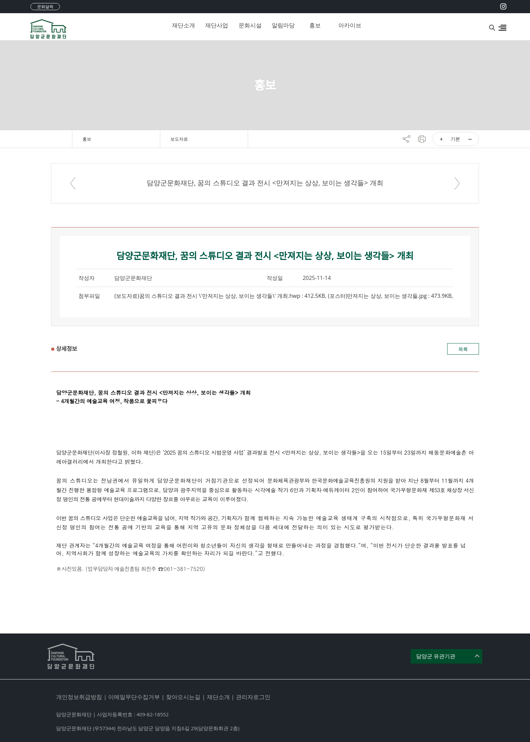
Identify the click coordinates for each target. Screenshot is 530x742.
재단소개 (183, 25)
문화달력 (45, 6)
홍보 (315, 25)
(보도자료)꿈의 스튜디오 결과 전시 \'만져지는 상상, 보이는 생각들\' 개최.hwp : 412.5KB (219, 296)
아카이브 (349, 25)
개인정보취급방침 (79, 697)
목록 (463, 349)
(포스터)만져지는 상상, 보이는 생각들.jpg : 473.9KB (390, 296)
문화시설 (250, 25)
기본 (455, 139)
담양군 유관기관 (435, 656)
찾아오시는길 (183, 697)
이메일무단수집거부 (134, 697)
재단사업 (216, 25)
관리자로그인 (253, 697)
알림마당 (283, 25)
